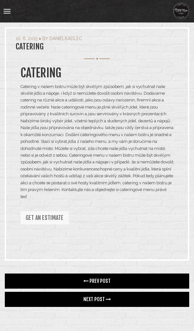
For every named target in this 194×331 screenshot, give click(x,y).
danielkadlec (65, 38)
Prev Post (97, 281)
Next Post (97, 299)
